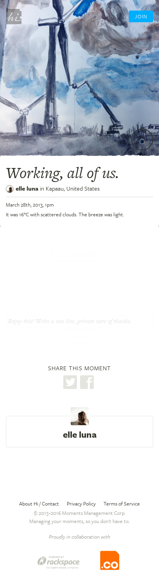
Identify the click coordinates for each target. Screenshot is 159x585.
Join (141, 16)
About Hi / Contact (39, 503)
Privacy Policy (81, 503)
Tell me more (78, 254)
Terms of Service (122, 503)
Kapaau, (73, 188)
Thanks (79, 337)
